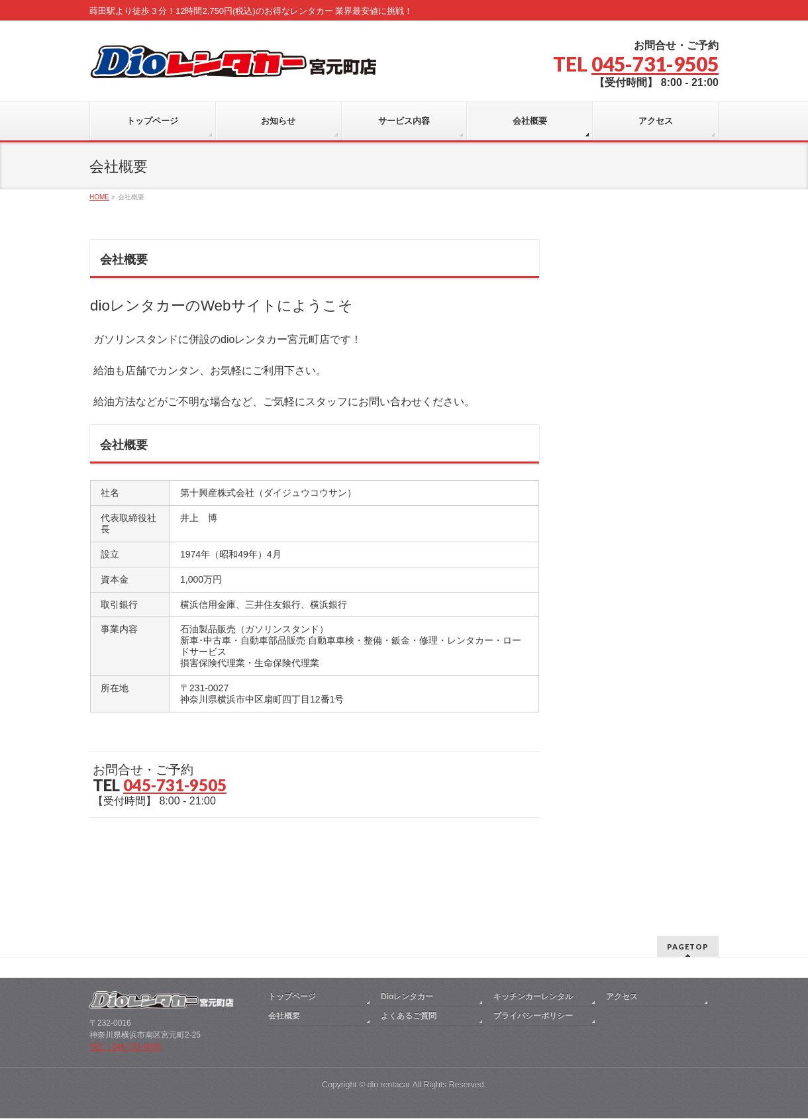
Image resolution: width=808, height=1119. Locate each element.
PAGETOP (688, 867)
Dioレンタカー (407, 917)
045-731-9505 (655, 63)
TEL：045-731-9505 (125, 968)
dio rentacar (389, 1005)
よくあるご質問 (408, 937)
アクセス (622, 917)
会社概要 (284, 937)
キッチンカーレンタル (533, 917)
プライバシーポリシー (533, 937)
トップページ (292, 917)
